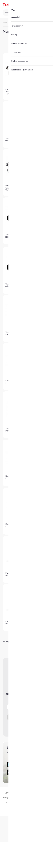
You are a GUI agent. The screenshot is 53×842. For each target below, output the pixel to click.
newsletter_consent (28, 725)
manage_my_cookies (11, 798)
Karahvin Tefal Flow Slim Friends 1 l (38, 478)
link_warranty (8, 802)
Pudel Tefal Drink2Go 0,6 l (36, 526)
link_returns (38, 793)
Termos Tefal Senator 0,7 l (36, 91)
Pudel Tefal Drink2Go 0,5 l (36, 574)
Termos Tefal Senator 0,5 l (11, 333)
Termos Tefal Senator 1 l (36, 187)
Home (5, 22)
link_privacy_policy (10, 793)
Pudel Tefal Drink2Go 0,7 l (11, 574)
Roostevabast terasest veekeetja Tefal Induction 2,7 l (14, 188)
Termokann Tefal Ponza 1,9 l (13, 430)
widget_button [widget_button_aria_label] (33, 319)
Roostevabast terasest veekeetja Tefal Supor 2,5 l (14, 91)
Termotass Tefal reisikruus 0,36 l (12, 139)
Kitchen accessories (19, 22)
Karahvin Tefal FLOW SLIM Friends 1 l (38, 430)
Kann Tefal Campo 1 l (13, 381)
